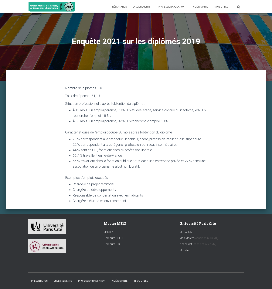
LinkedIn (109, 231)
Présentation (119, 6)
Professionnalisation (172, 6)
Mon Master (186, 238)
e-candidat (185, 244)
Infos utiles (222, 6)
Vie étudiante (200, 6)
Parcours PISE (112, 244)
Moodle (184, 250)
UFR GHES (185, 231)
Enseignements (143, 6)
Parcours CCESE (114, 238)
